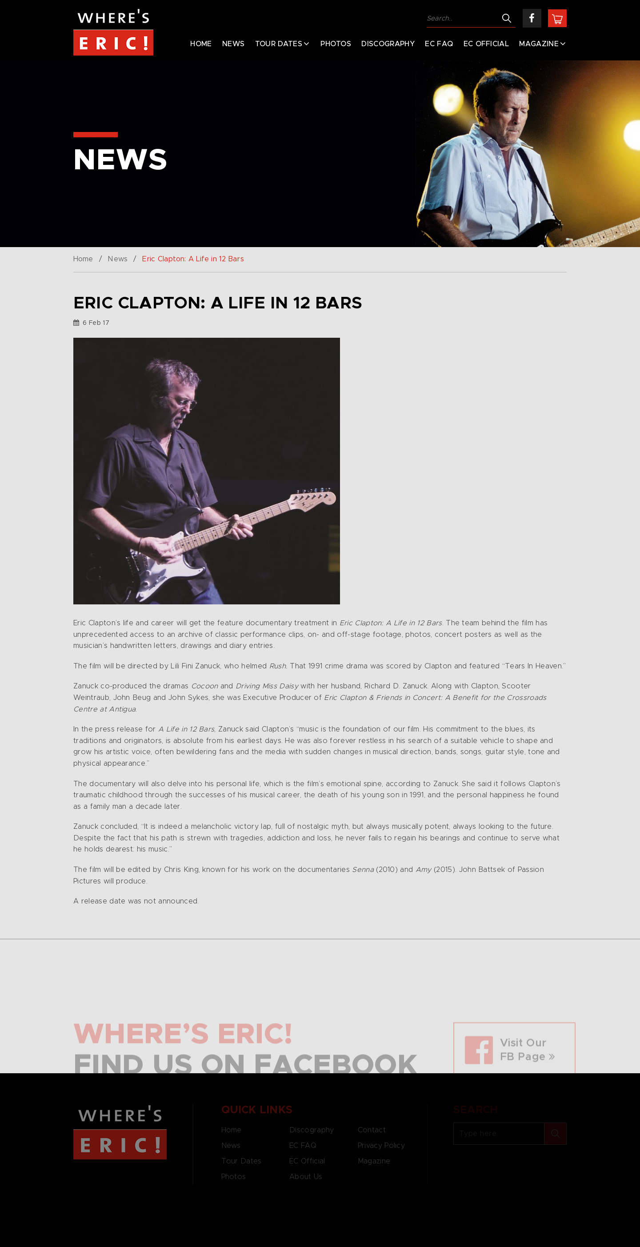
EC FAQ (439, 44)
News (233, 44)
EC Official (486, 44)
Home (201, 44)
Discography (388, 44)
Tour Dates (278, 44)
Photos (335, 44)
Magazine (539, 44)
